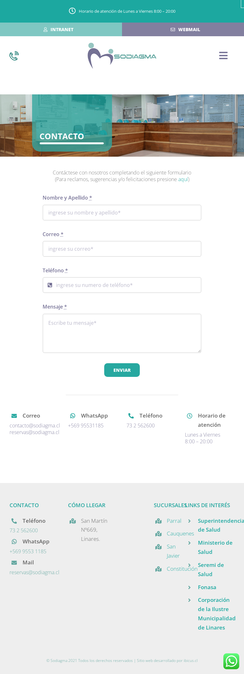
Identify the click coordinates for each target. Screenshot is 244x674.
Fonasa (207, 587)
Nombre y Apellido (67, 197)
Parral (174, 520)
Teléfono (55, 270)
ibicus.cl (191, 660)
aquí (183, 179)
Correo (53, 234)
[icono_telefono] (14, 53)
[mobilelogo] (121, 45)
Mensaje (55, 306)
